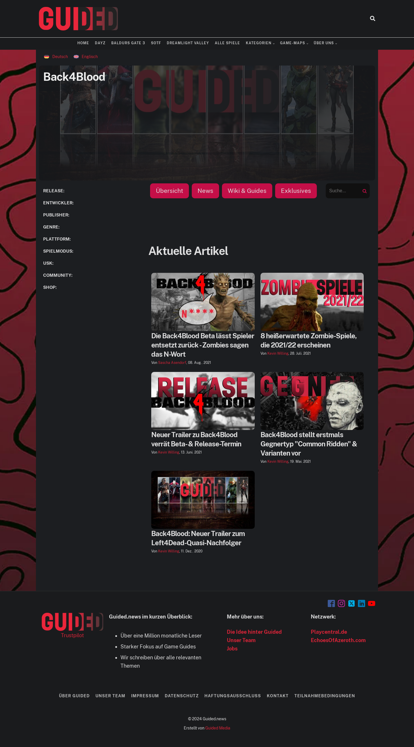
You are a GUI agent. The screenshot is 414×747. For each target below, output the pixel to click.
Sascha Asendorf (172, 363)
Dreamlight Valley (188, 43)
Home (83, 43)
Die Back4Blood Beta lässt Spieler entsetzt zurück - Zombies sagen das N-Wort (202, 345)
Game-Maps (292, 43)
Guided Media (217, 728)
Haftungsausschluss (232, 696)
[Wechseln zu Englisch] (86, 56)
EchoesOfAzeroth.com (338, 640)
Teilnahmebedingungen (324, 696)
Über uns (324, 43)
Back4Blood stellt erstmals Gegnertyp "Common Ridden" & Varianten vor (308, 444)
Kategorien (258, 43)
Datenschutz (182, 696)
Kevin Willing (277, 354)
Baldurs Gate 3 (128, 43)
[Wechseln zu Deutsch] (56, 56)
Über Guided (74, 696)
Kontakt (278, 696)
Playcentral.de (329, 632)
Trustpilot (72, 635)
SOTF (156, 43)
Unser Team (241, 640)
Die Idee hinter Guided (254, 632)
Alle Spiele (227, 43)
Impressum (145, 696)
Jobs (232, 649)
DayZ (100, 43)
